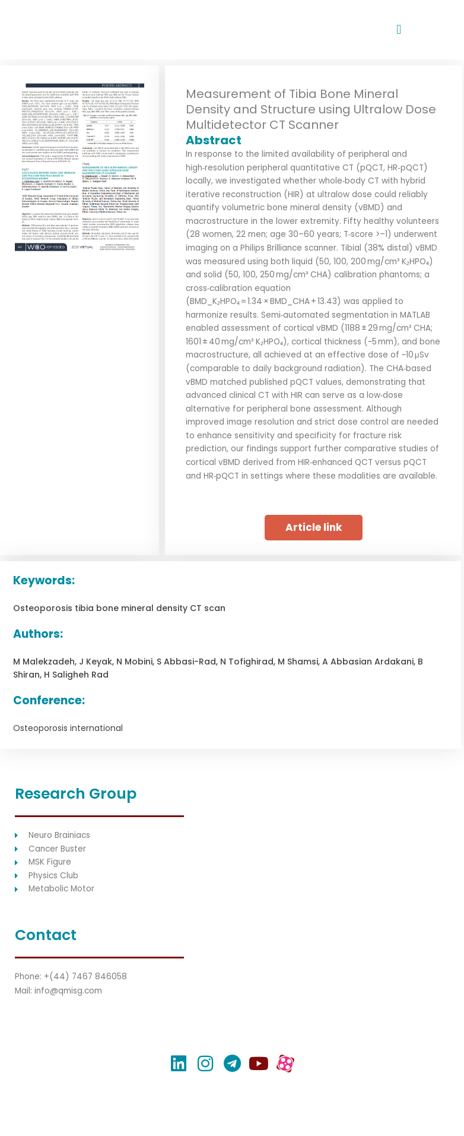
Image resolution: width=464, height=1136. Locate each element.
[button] (399, 30)
